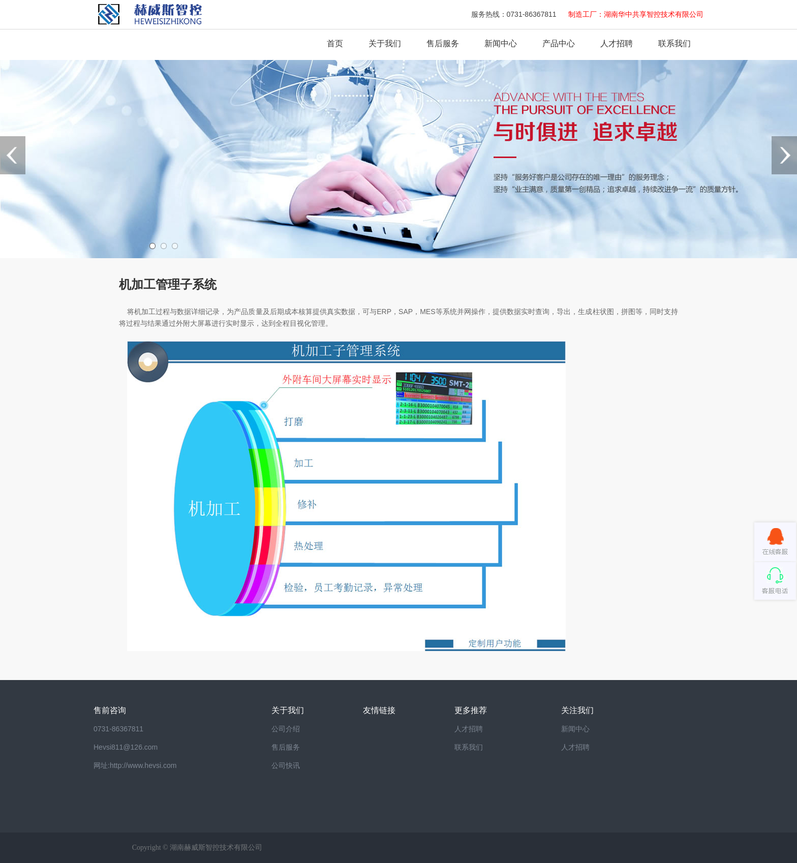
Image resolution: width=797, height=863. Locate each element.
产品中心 (558, 43)
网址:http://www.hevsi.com (135, 765)
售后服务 (442, 43)
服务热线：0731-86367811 (515, 14)
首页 (335, 43)
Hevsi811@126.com (126, 747)
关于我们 (385, 43)
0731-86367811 (118, 729)
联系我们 (674, 43)
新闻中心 (500, 43)
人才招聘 (616, 43)
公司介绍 (285, 729)
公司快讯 (285, 765)
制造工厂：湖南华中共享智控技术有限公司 (635, 14)
